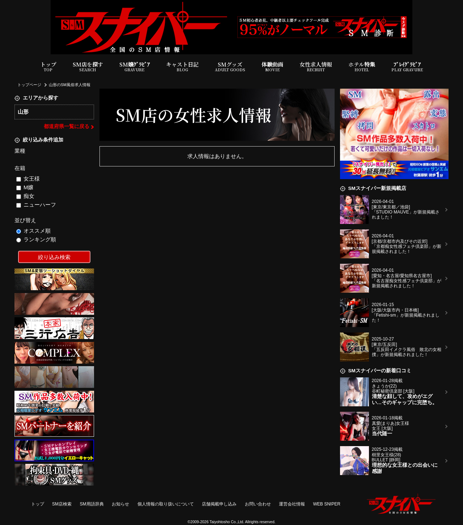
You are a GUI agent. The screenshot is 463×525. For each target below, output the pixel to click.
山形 (23, 112)
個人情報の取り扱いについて (165, 504)
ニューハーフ (36, 205)
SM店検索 (62, 504)
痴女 (25, 196)
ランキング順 (36, 239)
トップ (48, 66)
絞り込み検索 (54, 257)
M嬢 (25, 187)
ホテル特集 (361, 66)
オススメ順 (33, 231)
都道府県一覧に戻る (66, 126)
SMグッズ (230, 66)
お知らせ (120, 504)
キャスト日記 (182, 66)
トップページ (29, 84)
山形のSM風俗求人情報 (69, 84)
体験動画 (272, 66)
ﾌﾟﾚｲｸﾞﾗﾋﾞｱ (407, 66)
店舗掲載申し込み (219, 504)
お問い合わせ (258, 504)
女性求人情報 (316, 66)
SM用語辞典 (92, 504)
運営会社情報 (292, 504)
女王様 (28, 178)
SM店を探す (88, 66)
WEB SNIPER (326, 504)
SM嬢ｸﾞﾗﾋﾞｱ (134, 66)
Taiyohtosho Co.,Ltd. (226, 522)
